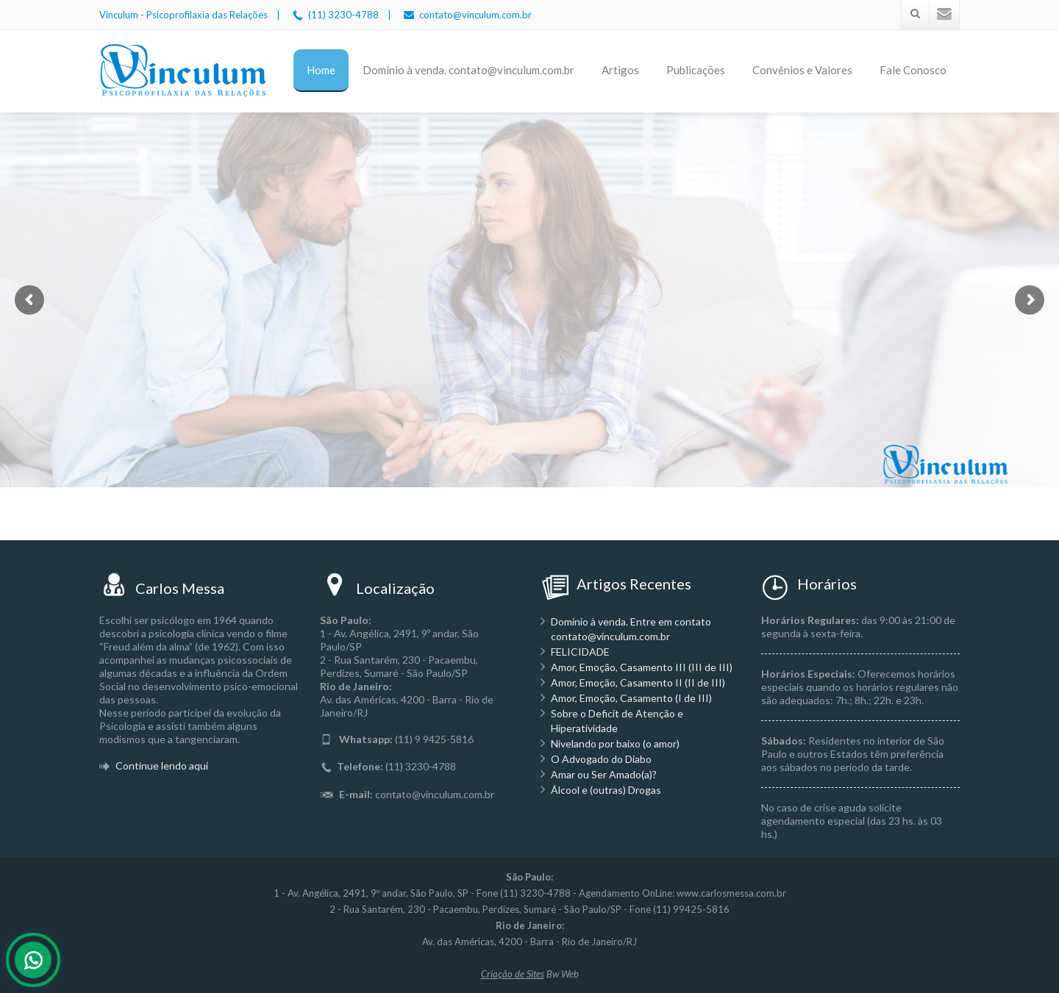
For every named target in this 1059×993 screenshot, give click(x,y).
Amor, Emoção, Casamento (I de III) (631, 698)
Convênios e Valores (802, 69)
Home (321, 69)
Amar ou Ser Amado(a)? (604, 774)
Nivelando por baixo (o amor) (615, 743)
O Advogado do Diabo (601, 759)
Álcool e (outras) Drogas (606, 790)
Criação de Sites (512, 974)
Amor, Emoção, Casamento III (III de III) (641, 667)
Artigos (620, 69)
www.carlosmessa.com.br (731, 893)
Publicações (695, 69)
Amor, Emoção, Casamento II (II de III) (638, 682)
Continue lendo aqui (160, 765)
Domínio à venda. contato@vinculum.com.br (468, 69)
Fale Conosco (913, 69)
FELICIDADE (580, 651)
